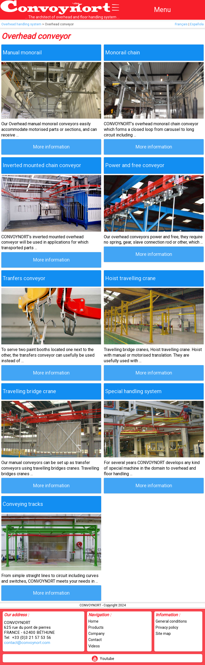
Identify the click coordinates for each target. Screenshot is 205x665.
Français (181, 24)
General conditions (171, 621)
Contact (95, 640)
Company (96, 633)
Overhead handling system (21, 24)
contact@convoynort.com (27, 642)
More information (51, 147)
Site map (163, 633)
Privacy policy (167, 627)
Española (197, 24)
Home (93, 621)
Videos (94, 646)
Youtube (107, 658)
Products (96, 627)
